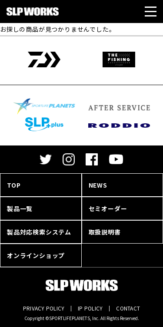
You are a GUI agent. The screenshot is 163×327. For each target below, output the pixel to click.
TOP (13, 185)
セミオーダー (108, 208)
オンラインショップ (36, 255)
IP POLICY (90, 308)
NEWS (98, 185)
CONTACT (128, 308)
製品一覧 (20, 208)
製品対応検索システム (39, 232)
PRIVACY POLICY (43, 308)
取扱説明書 (105, 232)
